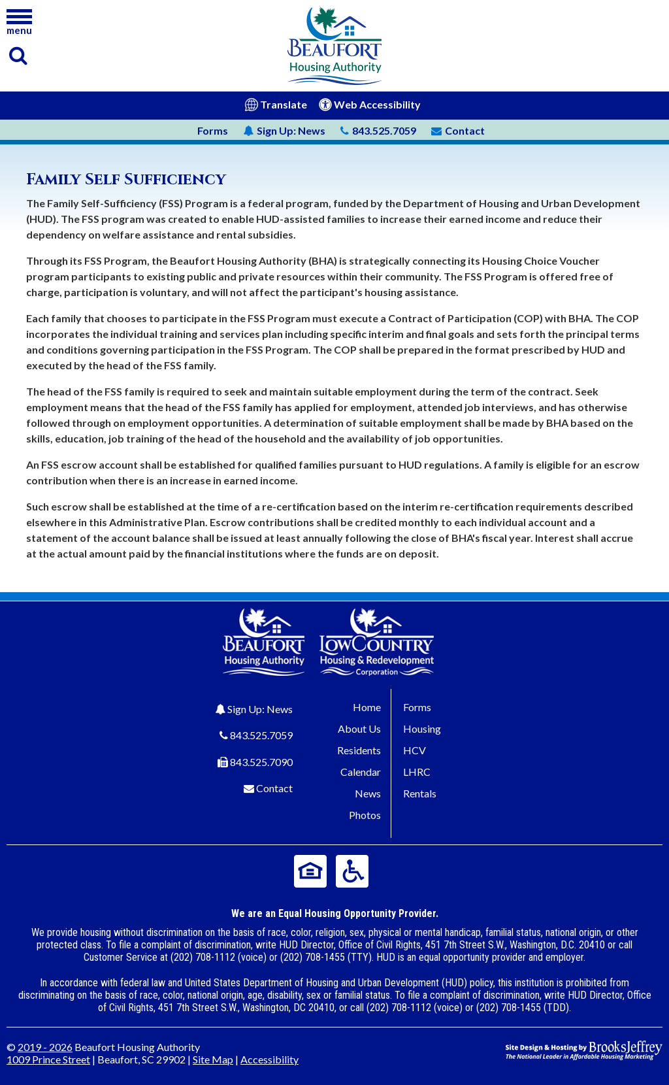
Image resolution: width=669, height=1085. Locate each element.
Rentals (419, 793)
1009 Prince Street (48, 1059)
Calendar (360, 771)
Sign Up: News (260, 709)
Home (367, 707)
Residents (359, 750)
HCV (414, 750)
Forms (212, 130)
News (284, 130)
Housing (422, 728)
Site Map (213, 1059)
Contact (274, 788)
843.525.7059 (261, 735)
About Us (359, 728)
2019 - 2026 (45, 1047)
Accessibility (269, 1059)
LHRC (417, 771)
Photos (365, 815)
